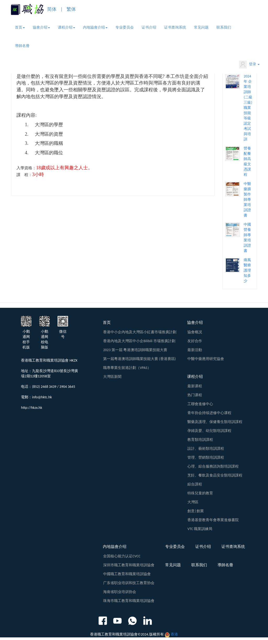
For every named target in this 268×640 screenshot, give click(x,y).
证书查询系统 (175, 27)
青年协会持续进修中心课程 (209, 413)
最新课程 (194, 386)
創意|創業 (195, 511)
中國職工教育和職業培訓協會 (127, 574)
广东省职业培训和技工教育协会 (128, 583)
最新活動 (194, 350)
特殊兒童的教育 (200, 493)
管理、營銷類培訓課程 (205, 457)
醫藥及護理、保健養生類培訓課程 (214, 422)
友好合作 (194, 341)
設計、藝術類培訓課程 (205, 448)
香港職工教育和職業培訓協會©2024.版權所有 (127, 634)
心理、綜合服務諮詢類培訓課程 (213, 466)
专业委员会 (124, 27)
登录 (249, 64)
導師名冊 (22, 46)
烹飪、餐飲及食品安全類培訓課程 (214, 475)
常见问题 (201, 27)
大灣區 (192, 502)
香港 (174, 634)
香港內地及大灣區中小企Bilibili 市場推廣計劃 (139, 341)
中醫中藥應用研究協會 (205, 359)
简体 (52, 9)
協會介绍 (41, 27)
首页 (20, 27)
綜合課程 (194, 484)
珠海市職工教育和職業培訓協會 (128, 601)
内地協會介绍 (95, 27)
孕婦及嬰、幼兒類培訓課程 (209, 431)
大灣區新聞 (112, 376)
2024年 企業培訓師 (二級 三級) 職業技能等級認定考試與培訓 (248, 107)
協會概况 (194, 332)
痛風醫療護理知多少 (247, 270)
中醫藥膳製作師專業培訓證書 (247, 200)
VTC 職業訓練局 (199, 529)
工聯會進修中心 (200, 404)
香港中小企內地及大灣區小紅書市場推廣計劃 (139, 332)
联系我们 (223, 27)
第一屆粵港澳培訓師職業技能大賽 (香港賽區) (139, 359)
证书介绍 (149, 27)
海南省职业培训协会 (119, 592)
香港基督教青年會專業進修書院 (213, 520)
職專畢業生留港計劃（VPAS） (127, 368)
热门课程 (194, 395)
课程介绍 (66, 27)
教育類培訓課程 (200, 439)
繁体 (71, 9)
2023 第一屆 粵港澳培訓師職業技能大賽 (135, 350)
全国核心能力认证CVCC (121, 556)
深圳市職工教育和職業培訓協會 (128, 565)
